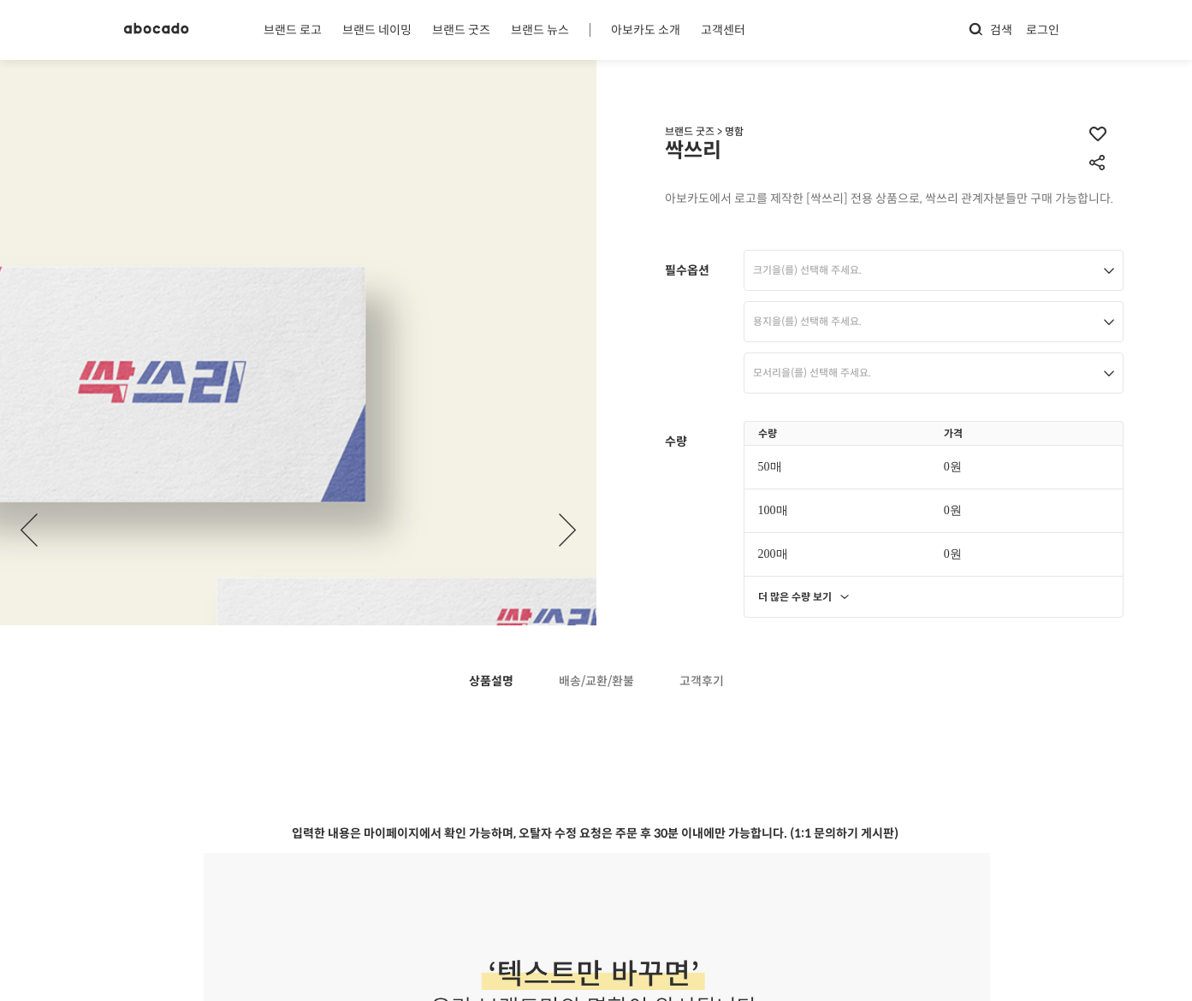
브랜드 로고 (293, 30)
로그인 (1042, 30)
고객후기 (701, 681)
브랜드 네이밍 (377, 30)
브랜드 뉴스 (540, 30)
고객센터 (723, 30)
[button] (567, 530)
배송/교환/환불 (596, 681)
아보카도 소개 (645, 30)
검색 (989, 29)
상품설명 (491, 681)
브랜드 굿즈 (461, 30)
